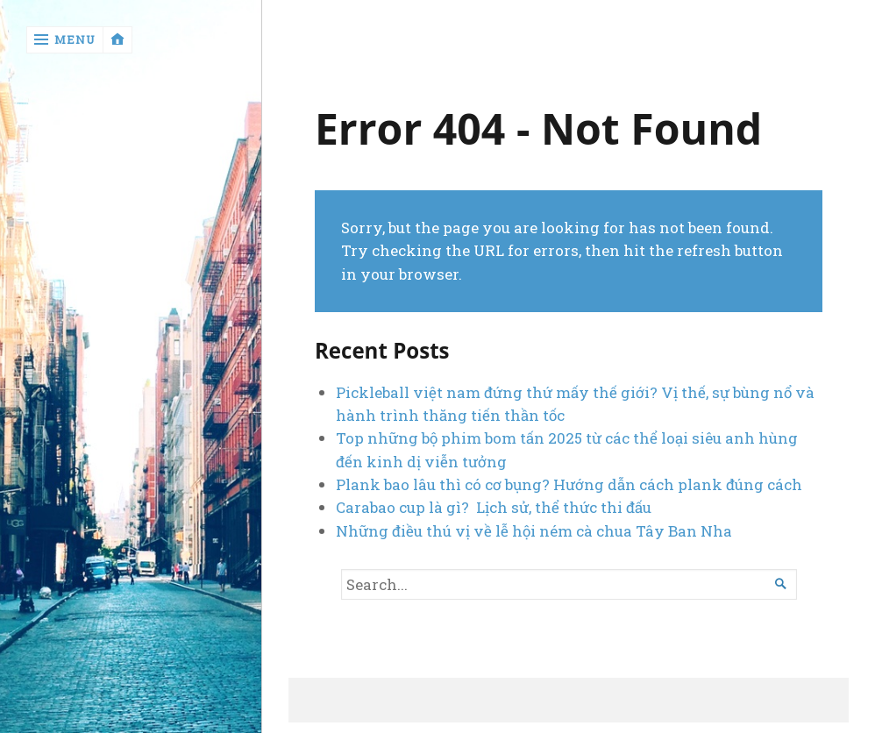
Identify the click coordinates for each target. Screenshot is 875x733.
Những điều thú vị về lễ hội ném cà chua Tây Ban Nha (534, 531)
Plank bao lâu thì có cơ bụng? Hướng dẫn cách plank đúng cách (571, 484)
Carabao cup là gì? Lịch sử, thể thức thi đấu (493, 507)
